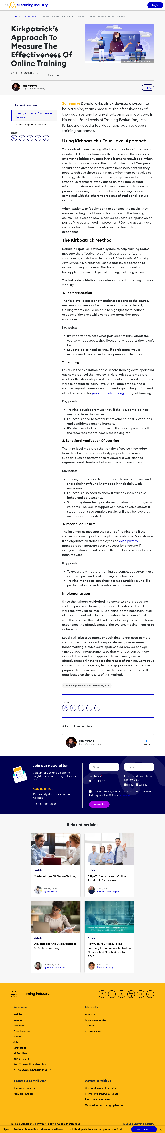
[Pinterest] (140, 994)
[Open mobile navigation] (5, 5)
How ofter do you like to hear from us (138, 778)
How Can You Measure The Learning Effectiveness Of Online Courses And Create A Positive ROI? (109, 950)
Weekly (141, 784)
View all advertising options (105, 1105)
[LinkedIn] (121, 994)
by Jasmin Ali (50, 891)
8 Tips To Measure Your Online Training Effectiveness (107, 878)
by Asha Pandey (105, 967)
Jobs (16, 1042)
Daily (128, 784)
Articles (17, 1014)
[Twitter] (112, 994)
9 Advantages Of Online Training (55, 876)
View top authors (23, 1093)
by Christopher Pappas (108, 891)
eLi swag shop (93, 1030)
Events (17, 1036)
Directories (19, 1047)
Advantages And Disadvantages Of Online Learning (55, 946)
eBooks (17, 1019)
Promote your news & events (101, 1093)
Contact (90, 1025)
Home (14, 16)
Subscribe (99, 804)
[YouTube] (131, 994)
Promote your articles (97, 1099)
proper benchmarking (108, 393)
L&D (102, 781)
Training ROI (28, 16)
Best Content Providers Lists (29, 1064)
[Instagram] (150, 994)
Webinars (18, 1025)
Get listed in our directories (100, 1088)
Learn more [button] (125, 795)
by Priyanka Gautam (54, 967)
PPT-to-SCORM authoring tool (32, 1069)
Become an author (24, 1088)
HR (93, 781)
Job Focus (95, 776)
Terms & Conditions (22, 1123)
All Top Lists (20, 1053)
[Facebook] (102, 994)
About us (90, 1014)
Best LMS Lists (21, 1058)
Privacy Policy (45, 1123)
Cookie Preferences (68, 1123)
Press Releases (21, 1030)
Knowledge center (95, 1019)
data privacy (128, 541)
